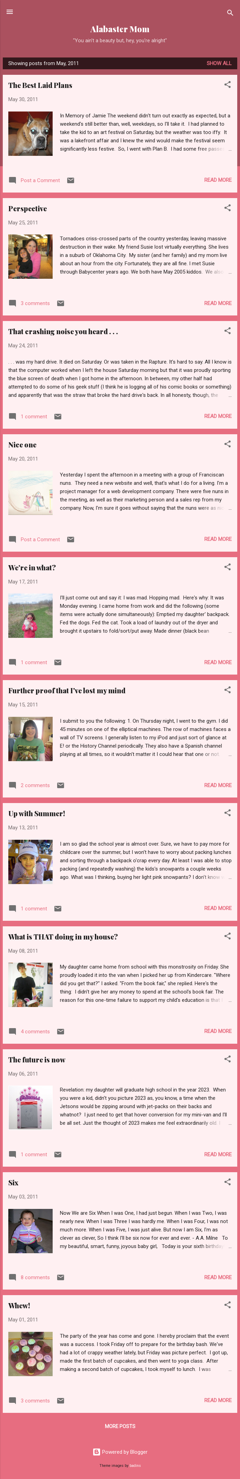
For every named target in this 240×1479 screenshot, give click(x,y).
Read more (218, 180)
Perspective (27, 208)
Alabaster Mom (120, 29)
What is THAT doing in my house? (63, 936)
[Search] (230, 14)
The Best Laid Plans (40, 85)
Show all (219, 63)
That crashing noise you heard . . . (63, 331)
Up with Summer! (36, 813)
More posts (120, 1426)
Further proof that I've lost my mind (66, 690)
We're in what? (32, 567)
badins (135, 1465)
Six (13, 1182)
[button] (227, 85)
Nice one (22, 444)
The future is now (36, 1059)
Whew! (19, 1305)
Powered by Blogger (120, 1452)
